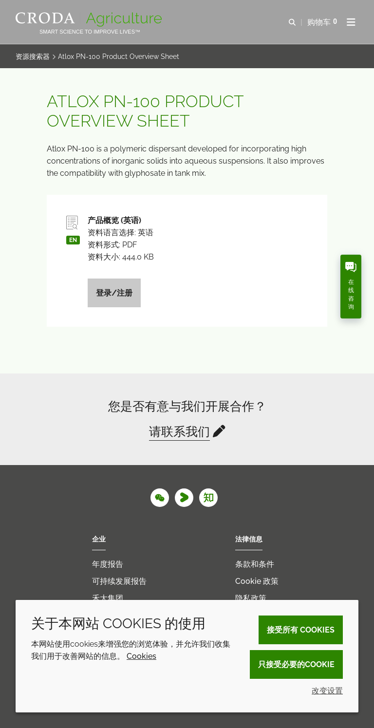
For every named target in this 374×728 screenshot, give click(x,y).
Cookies (141, 656)
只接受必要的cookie (296, 664)
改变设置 (327, 690)
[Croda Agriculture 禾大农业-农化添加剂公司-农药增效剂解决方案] (90, 19)
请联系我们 (179, 431)
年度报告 (107, 564)
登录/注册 (114, 293)
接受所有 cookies (301, 630)
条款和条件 (254, 564)
